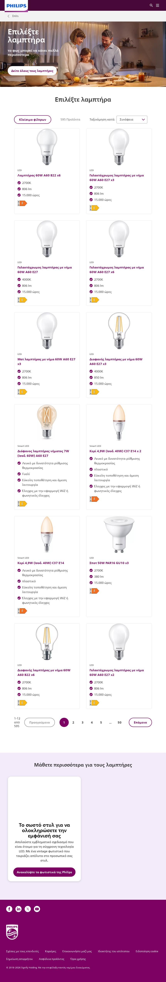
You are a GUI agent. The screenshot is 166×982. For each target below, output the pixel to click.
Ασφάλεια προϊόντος (51, 959)
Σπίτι (15, 16)
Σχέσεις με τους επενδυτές (22, 951)
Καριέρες (50, 951)
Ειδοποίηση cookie (147, 951)
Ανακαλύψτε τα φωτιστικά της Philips (44, 872)
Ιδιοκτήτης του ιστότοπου (114, 951)
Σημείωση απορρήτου (19, 959)
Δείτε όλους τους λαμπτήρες (32, 70)
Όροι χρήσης (78, 959)
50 (120, 722)
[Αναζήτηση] (151, 5)
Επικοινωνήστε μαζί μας (77, 951)
